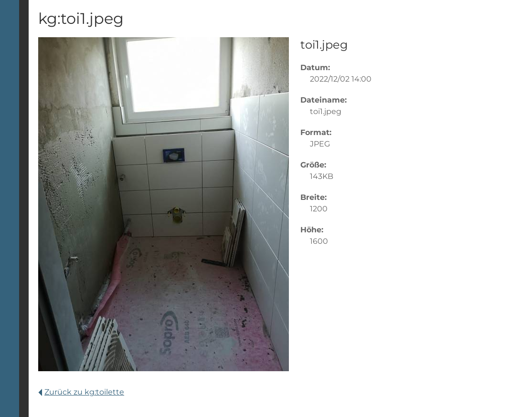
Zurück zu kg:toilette (81, 391)
